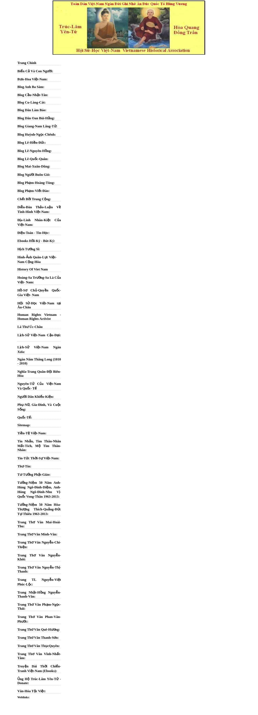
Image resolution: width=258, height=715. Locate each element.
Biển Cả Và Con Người (34, 71)
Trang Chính (26, 63)
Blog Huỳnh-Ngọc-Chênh (36, 134)
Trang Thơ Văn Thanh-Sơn (37, 638)
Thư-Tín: (24, 466)
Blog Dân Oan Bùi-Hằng (35, 118)
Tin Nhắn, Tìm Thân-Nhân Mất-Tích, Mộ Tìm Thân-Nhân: (39, 445)
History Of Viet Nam (32, 269)
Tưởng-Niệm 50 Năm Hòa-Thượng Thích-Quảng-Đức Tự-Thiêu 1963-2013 (39, 509)
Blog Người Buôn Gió (33, 175)
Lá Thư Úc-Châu (30, 327)
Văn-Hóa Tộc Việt (31, 691)
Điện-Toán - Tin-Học (32, 233)
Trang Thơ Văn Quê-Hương (38, 629)
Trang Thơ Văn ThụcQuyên (37, 646)
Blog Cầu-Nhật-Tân (32, 95)
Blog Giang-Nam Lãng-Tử (36, 126)
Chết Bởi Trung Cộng (33, 199)
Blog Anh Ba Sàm (30, 87)
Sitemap (23, 425)
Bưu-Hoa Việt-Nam (31, 79)
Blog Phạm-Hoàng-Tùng (35, 183)
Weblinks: (23, 697)
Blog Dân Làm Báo (31, 110)
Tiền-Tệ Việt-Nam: (31, 433)
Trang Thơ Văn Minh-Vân (36, 534)
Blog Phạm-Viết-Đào (32, 191)
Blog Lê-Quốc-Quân (32, 159)
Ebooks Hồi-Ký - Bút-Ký (35, 241)
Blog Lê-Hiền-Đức (31, 142)
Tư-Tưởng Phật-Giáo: (33, 474)
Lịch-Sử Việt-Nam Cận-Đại (38, 335)
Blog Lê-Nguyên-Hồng (33, 151)
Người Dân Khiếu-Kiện (35, 397)
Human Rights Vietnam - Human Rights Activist (39, 317)
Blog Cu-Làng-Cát (31, 102)
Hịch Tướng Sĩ (28, 249)
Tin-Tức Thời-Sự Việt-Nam (37, 458)
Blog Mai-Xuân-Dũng (33, 166)
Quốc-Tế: (24, 417)
